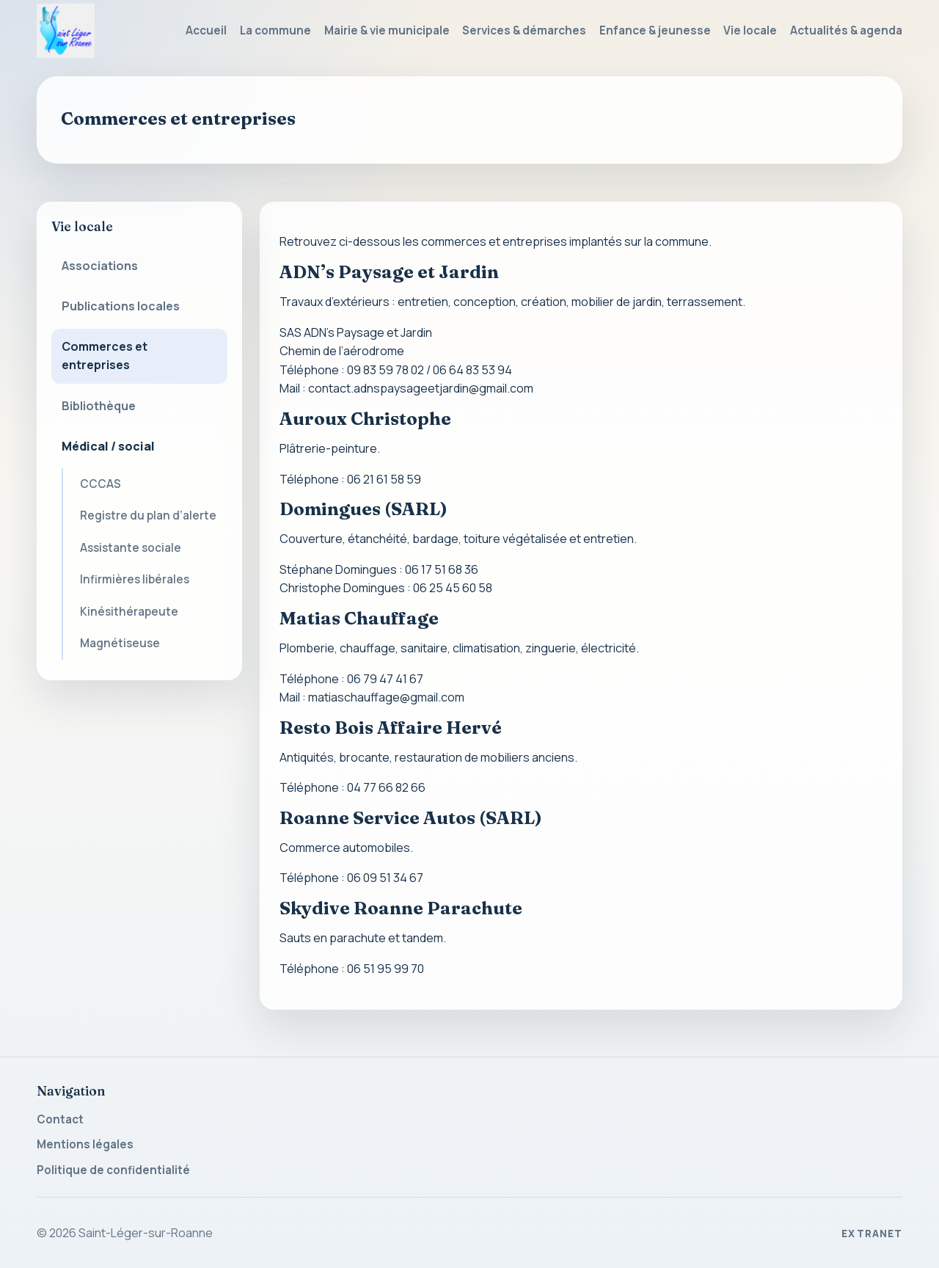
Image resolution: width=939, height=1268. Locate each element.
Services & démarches (524, 30)
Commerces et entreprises (104, 356)
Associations (100, 266)
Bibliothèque (99, 406)
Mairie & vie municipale (387, 30)
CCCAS (100, 484)
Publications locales (121, 306)
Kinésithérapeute (129, 611)
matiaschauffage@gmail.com (386, 697)
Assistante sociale (130, 547)
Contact (60, 1119)
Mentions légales (85, 1144)
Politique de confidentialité (113, 1170)
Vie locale (750, 30)
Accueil (206, 30)
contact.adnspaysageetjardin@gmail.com (420, 388)
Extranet (871, 1233)
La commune (275, 30)
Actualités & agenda (846, 30)
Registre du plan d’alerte (148, 515)
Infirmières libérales (134, 579)
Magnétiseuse (120, 643)
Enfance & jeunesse (655, 30)
